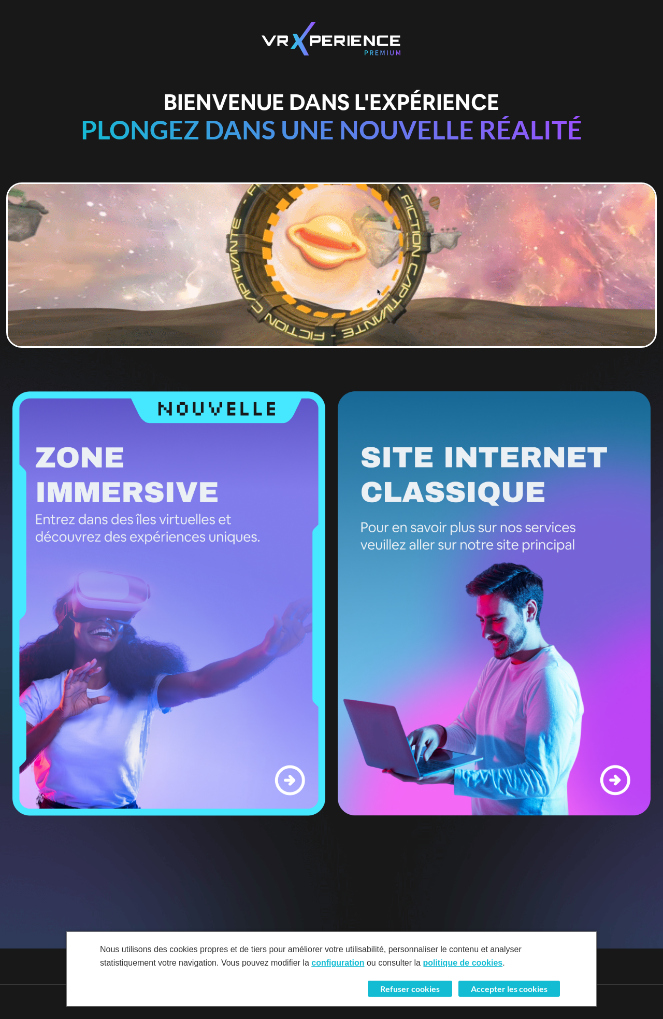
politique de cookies (462, 962)
